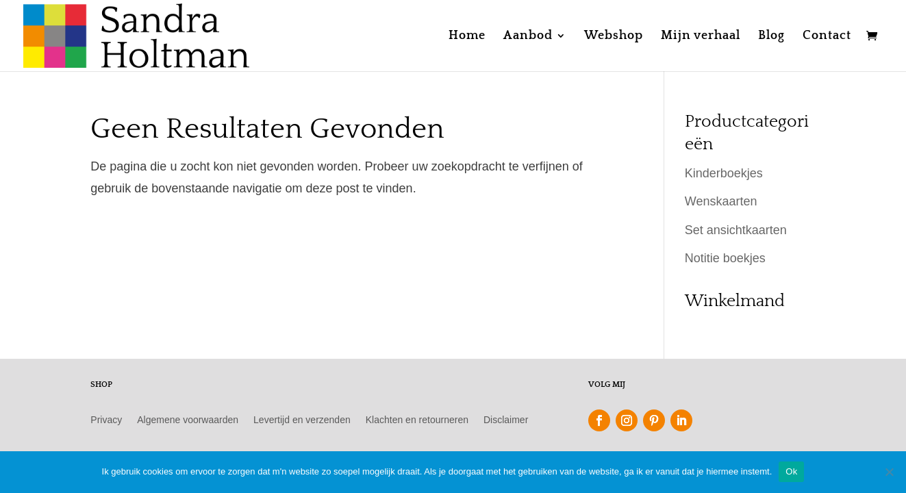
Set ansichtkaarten (736, 230)
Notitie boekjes (725, 258)
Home (467, 36)
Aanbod (528, 36)
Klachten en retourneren (417, 420)
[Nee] (889, 472)
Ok (791, 471)
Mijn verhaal (700, 36)
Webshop (613, 36)
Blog (771, 36)
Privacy (106, 420)
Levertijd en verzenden (302, 420)
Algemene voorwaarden (187, 420)
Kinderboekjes (724, 173)
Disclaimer (505, 420)
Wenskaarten (721, 201)
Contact (827, 36)
